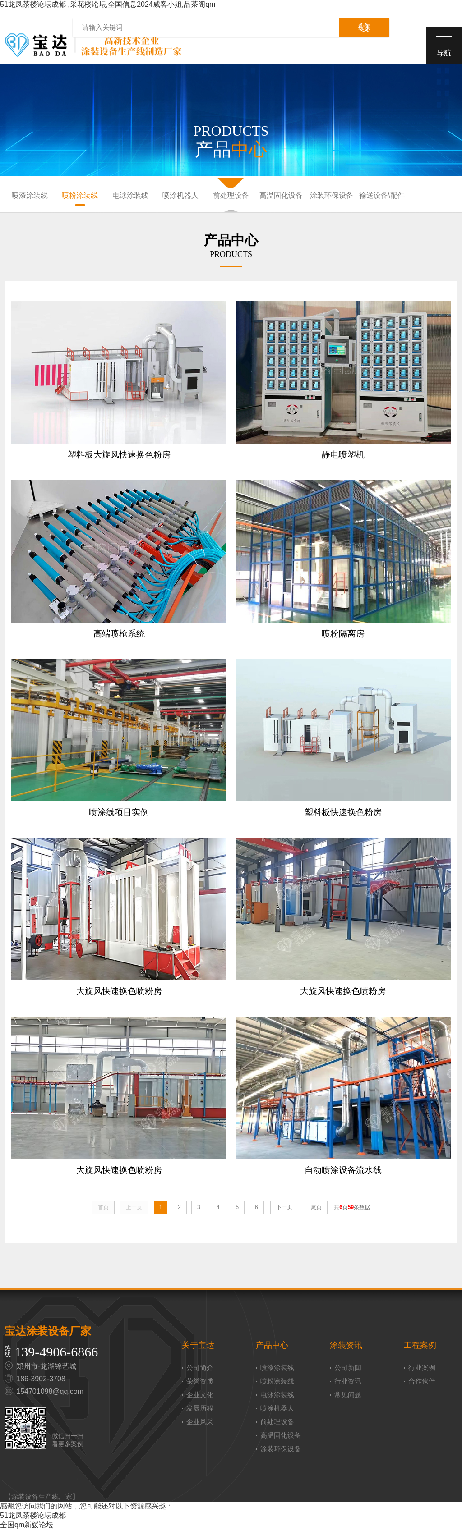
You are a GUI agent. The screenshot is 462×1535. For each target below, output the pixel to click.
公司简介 (199, 1372)
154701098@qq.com (49, 1396)
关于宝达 (198, 1350)
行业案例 (421, 1372)
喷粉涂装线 (80, 196)
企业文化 (199, 1399)
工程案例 (420, 1350)
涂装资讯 (346, 1350)
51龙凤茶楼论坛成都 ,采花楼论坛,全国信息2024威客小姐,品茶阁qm (107, 4)
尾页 (316, 1212)
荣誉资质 (199, 1386)
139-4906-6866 (56, 1357)
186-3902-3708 (40, 1384)
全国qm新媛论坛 (26, 1530)
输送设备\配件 (381, 196)
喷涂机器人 (180, 196)
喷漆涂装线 (30, 196)
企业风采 (199, 1426)
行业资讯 (347, 1386)
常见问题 (347, 1399)
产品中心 (272, 1350)
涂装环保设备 (331, 196)
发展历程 (199, 1413)
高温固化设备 (281, 196)
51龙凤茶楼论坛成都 (33, 1520)
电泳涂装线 (130, 196)
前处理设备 (231, 196)
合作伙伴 (421, 1386)
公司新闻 (347, 1372)
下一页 (284, 1212)
